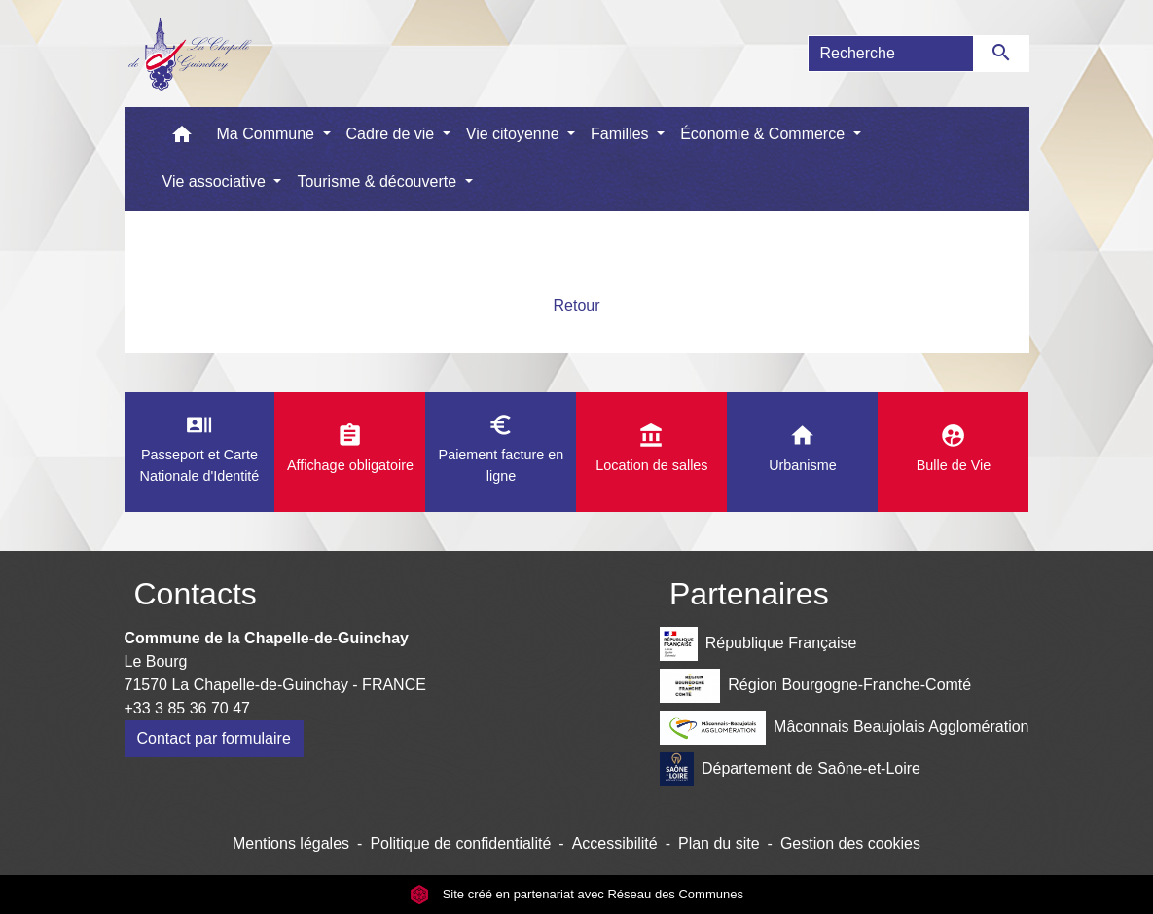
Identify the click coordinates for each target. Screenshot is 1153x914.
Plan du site (719, 843)
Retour (576, 305)
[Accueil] (189, 53)
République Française (758, 644)
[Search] (891, 53)
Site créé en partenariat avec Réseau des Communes (576, 894)
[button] (182, 139)
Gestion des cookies (850, 843)
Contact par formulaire (214, 738)
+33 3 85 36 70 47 (187, 708)
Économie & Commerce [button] (764, 134)
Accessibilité (615, 843)
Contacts (195, 593)
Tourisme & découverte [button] (378, 181)
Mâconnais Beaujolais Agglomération (844, 728)
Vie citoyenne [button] (514, 134)
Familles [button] (622, 134)
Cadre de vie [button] (392, 134)
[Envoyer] (1001, 53)
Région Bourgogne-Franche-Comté (815, 686)
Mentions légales (291, 843)
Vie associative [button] (216, 181)
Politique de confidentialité (460, 843)
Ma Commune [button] (268, 134)
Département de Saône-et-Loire (790, 769)
